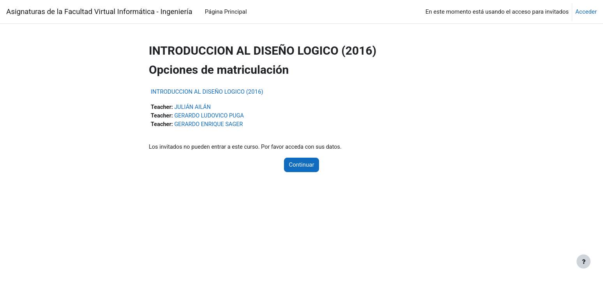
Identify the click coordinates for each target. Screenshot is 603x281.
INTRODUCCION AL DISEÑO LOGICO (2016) (207, 91)
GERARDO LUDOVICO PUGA (211, 116)
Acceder (586, 11)
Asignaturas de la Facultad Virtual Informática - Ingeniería (99, 11)
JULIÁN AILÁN (194, 107)
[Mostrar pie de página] (584, 261)
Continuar (301, 165)
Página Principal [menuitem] (226, 11)
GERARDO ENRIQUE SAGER (210, 124)
